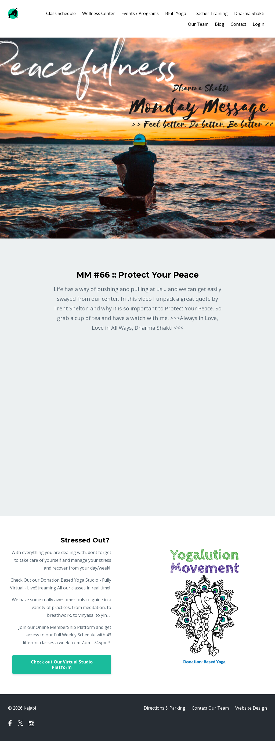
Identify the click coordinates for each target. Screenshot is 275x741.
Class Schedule (61, 13)
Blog (219, 24)
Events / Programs (140, 13)
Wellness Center (98, 13)
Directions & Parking (164, 708)
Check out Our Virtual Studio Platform (62, 664)
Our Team (198, 24)
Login (258, 24)
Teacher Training (210, 13)
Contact (238, 24)
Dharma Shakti (249, 13)
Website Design (251, 708)
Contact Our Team (210, 708)
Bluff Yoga (175, 13)
